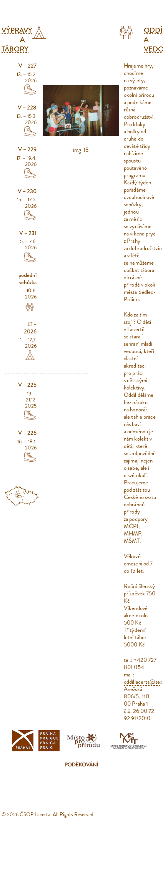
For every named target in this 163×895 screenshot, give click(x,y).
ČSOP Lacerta (35, 814)
